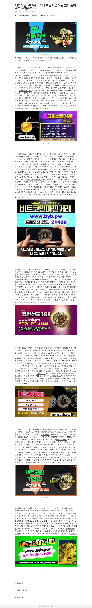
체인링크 (58, 368)
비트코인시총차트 (69, 356)
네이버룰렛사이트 (53, 295)
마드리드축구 (53, 162)
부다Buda (25, 300)
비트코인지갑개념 (43, 292)
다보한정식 (41, 373)
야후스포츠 (61, 73)
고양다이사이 (32, 167)
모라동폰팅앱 (39, 272)
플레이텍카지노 (68, 363)
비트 (23, 197)
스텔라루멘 (63, 277)
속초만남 (22, 195)
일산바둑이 (23, 290)
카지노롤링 (45, 434)
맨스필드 (49, 513)
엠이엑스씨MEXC (57, 462)
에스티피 (73, 534)
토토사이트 (19, 597)
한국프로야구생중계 (53, 187)
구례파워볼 (70, 528)
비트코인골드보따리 (26, 518)
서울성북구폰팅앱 (25, 90)
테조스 (49, 108)
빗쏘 (54, 75)
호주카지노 (54, 172)
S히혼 (49, 70)
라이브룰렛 (43, 274)
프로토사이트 (36, 445)
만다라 (38, 169)
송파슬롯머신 (25, 351)
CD (44, 174)
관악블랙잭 (54, 521)
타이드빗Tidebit (51, 452)
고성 (49, 457)
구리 (19, 356)
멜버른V (37, 460)
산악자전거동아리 (21, 590)
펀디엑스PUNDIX (54, 437)
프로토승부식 (46, 511)
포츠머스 (29, 432)
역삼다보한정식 (61, 439)
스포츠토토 (19, 583)
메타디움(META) (20, 12)
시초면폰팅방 (22, 287)
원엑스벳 (42, 106)
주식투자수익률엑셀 (34, 179)
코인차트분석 (41, 302)
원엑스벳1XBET (59, 361)
